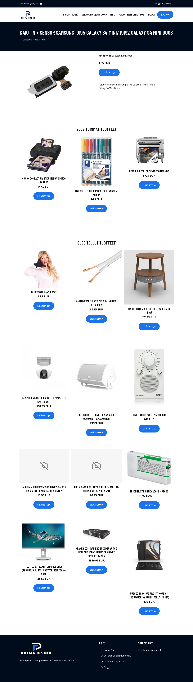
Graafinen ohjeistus (131, 14)
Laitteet (27, 39)
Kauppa (165, 14)
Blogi (151, 14)
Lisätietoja (109, 72)
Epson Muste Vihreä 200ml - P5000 (149, 491)
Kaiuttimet (41, 39)
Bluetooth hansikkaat (44, 292)
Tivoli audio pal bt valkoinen (149, 415)
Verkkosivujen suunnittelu (98, 14)
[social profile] (41, 3)
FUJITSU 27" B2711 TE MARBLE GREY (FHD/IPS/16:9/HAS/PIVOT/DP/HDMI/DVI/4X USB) (44, 570)
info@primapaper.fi (162, 3)
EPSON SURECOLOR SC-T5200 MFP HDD (149, 171)
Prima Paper (70, 14)
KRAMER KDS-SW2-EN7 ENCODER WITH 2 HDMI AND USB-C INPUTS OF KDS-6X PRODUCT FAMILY (96, 552)
